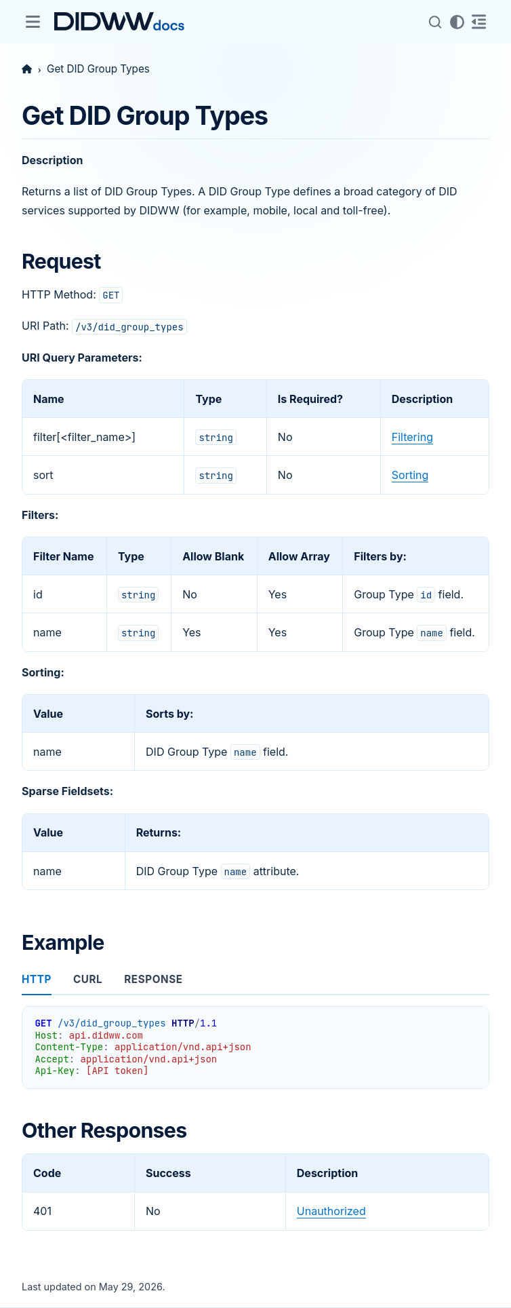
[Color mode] (457, 22)
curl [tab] (87, 979)
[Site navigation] (32, 22)
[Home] (27, 69)
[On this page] (478, 22)
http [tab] (37, 979)
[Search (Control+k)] (435, 22)
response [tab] (153, 979)
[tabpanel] (255, 1042)
